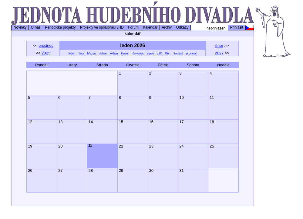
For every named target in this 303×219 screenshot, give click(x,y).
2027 (219, 53)
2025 (46, 53)
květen (114, 53)
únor (219, 45)
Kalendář (150, 27)
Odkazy (182, 27)
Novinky (20, 27)
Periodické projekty (60, 27)
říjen (167, 53)
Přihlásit (236, 27)
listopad (178, 53)
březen (91, 53)
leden (72, 53)
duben (102, 53)
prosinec (46, 45)
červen (125, 53)
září (159, 53)
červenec (138, 53)
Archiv (167, 27)
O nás (35, 27)
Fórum (133, 27)
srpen (150, 53)
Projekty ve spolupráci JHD (102, 27)
